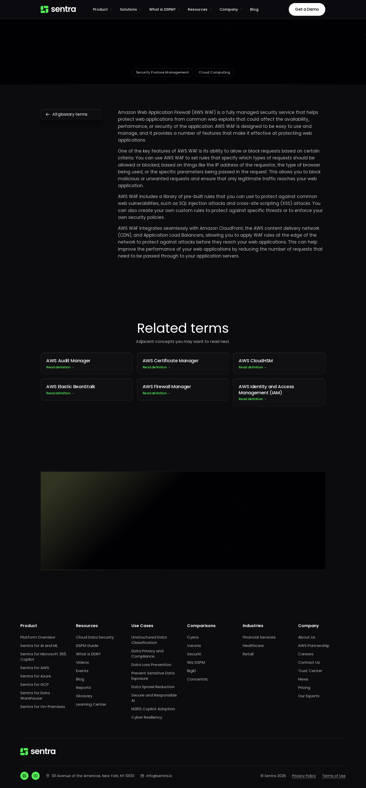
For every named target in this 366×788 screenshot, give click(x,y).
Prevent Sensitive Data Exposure (153, 675)
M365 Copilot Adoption (153, 708)
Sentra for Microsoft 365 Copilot (43, 656)
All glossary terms (71, 114)
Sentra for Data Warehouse (35, 695)
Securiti (194, 654)
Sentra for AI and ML (39, 645)
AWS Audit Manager (87, 363)
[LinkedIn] (24, 776)
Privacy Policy (304, 775)
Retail (248, 654)
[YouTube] (36, 776)
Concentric (197, 679)
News (303, 679)
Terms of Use (334, 775)
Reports (83, 687)
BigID (191, 670)
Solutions (131, 9)
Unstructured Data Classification (149, 639)
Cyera (193, 637)
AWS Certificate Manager (183, 363)
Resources (200, 9)
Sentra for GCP (34, 684)
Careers (305, 654)
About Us (306, 637)
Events (82, 670)
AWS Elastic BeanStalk (87, 389)
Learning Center (91, 704)
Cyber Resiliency (146, 717)
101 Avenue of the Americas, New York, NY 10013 (93, 775)
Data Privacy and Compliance (147, 653)
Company (231, 9)
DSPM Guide (87, 645)
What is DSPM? (165, 9)
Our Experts (308, 696)
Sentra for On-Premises (42, 706)
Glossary (84, 696)
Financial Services (259, 637)
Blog (254, 9)
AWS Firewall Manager (183, 389)
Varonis (194, 645)
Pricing (304, 687)
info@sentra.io (159, 775)
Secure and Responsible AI (154, 697)
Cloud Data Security (95, 637)
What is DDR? (88, 654)
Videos (82, 662)
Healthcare (253, 645)
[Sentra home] (58, 9)
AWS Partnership (313, 645)
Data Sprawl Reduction (153, 686)
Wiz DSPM (196, 662)
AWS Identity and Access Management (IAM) (279, 392)
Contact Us (309, 662)
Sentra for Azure (35, 676)
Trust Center (310, 670)
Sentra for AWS (34, 667)
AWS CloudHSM (279, 363)
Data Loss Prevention (151, 664)
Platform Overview (37, 637)
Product (103, 9)
